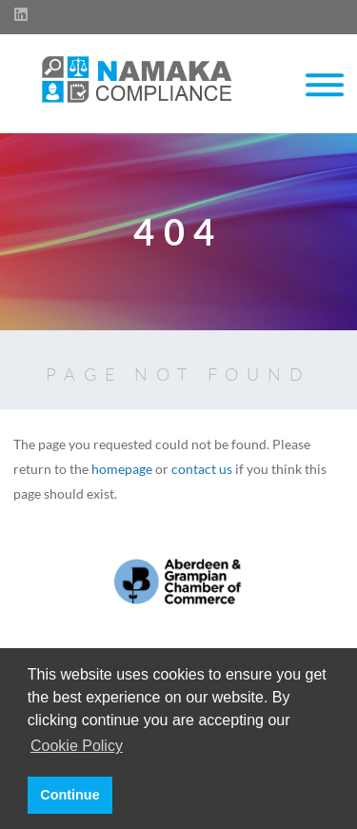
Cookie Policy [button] (76, 746)
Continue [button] (69, 794)
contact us (201, 469)
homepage (121, 469)
